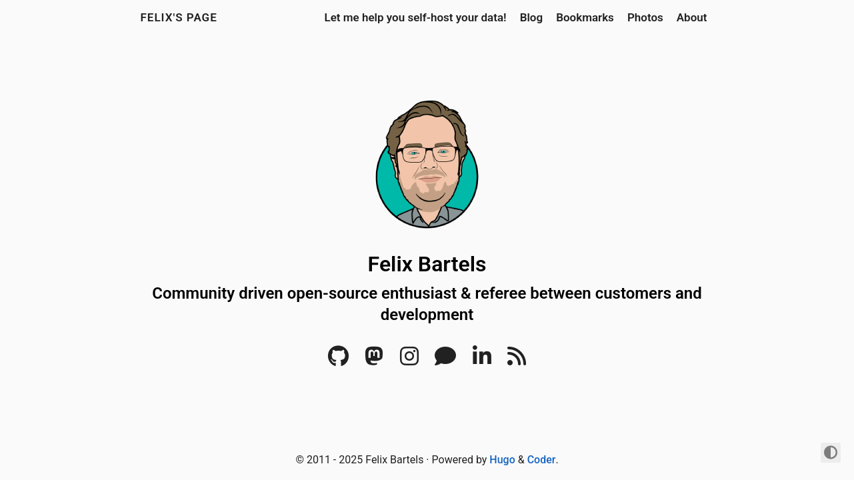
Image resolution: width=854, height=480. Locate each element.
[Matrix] (445, 360)
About (692, 17)
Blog (531, 17)
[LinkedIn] (482, 360)
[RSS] (516, 360)
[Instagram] (409, 360)
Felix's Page (179, 17)
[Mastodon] (374, 360)
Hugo (502, 459)
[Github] (338, 360)
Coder (541, 459)
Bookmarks (585, 17)
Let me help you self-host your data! (415, 17)
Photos (645, 17)
